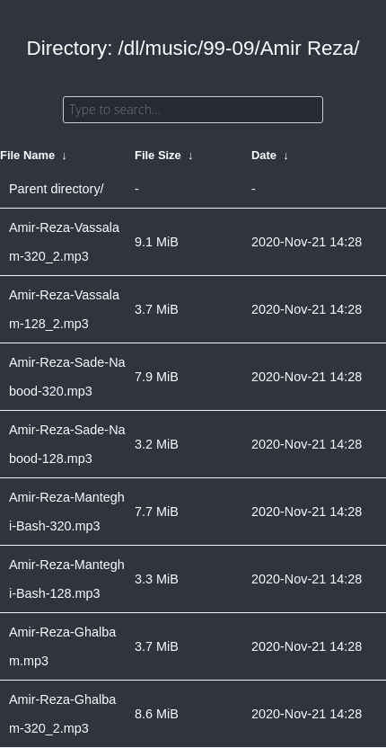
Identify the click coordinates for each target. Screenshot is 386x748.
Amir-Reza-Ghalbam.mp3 (62, 646)
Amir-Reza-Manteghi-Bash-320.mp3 (67, 511)
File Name (27, 155)
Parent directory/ (56, 189)
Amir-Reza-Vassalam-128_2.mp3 (64, 309)
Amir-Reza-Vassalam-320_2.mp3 (64, 241)
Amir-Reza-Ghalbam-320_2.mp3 (62, 713)
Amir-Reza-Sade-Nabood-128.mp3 (67, 444)
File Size (158, 155)
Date (263, 155)
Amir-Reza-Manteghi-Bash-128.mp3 (67, 579)
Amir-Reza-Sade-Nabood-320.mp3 (67, 376)
